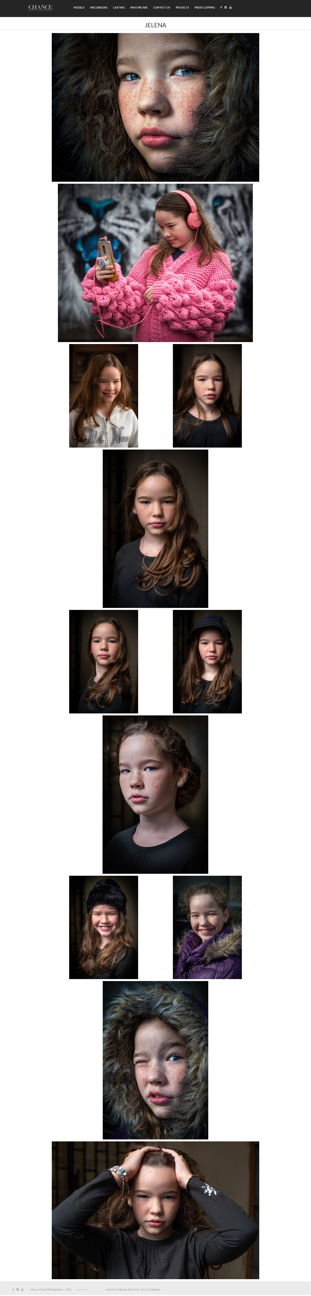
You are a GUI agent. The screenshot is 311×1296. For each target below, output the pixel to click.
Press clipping (205, 7)
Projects (182, 7)
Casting (119, 7)
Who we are (139, 7)
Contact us (161, 7)
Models (79, 7)
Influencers (99, 7)
